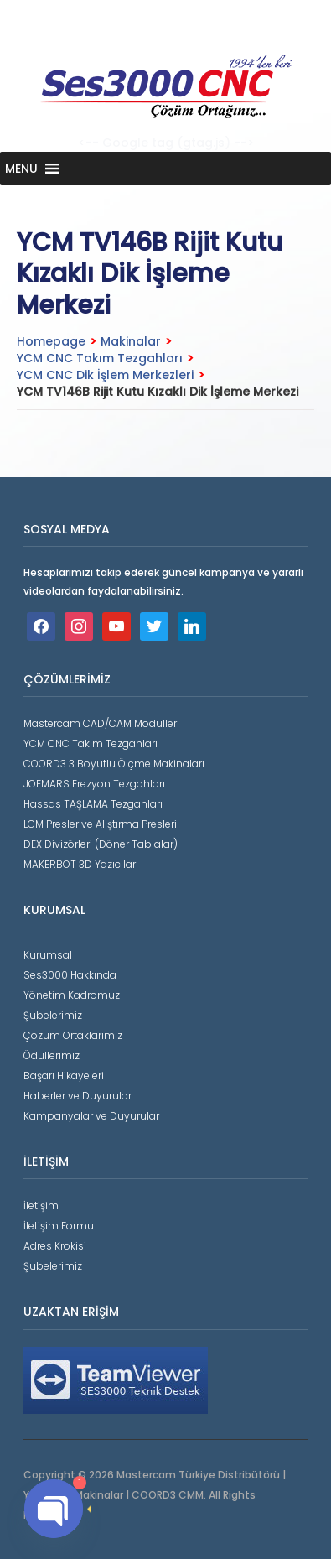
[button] (21, 168)
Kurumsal (47, 955)
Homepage (51, 341)
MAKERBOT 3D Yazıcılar (79, 864)
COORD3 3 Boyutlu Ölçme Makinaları (113, 763)
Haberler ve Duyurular (77, 1096)
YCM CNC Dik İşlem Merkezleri (105, 374)
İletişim (41, 1205)
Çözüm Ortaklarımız (72, 1035)
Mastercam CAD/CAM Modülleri (101, 723)
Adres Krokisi (54, 1246)
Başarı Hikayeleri (63, 1075)
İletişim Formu (58, 1226)
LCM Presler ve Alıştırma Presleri (100, 824)
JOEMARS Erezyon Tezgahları (94, 784)
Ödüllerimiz (51, 1055)
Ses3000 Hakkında (69, 975)
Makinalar (131, 341)
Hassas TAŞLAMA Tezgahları (93, 804)
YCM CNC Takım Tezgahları (100, 358)
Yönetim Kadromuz (71, 995)
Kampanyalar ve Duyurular (91, 1116)
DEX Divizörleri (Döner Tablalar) (100, 844)
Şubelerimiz (52, 1015)
